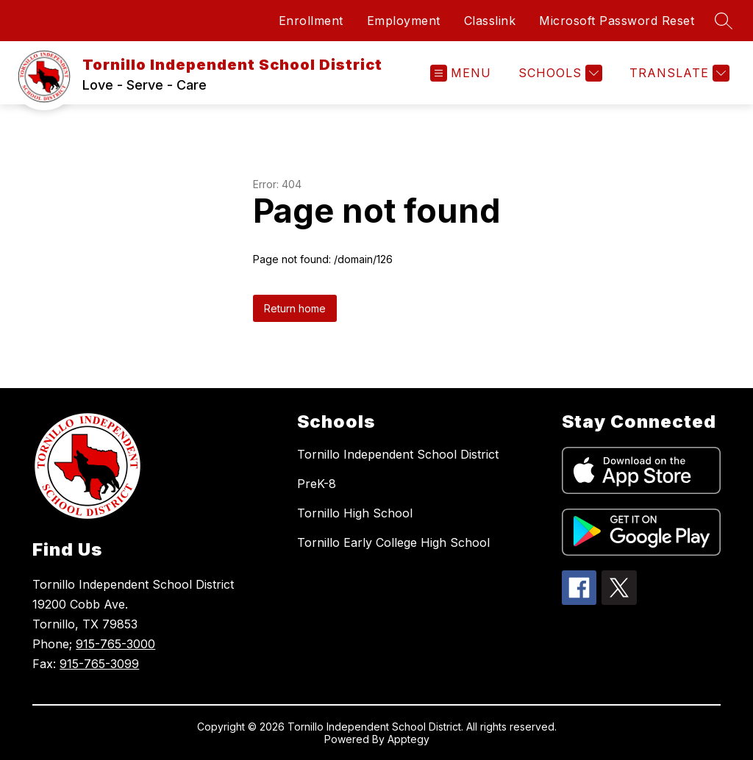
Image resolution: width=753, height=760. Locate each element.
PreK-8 (316, 483)
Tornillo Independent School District (398, 454)
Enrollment (311, 20)
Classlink (490, 20)
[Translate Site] (677, 73)
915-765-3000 (115, 644)
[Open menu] (460, 73)
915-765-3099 (99, 663)
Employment (403, 20)
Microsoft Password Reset (616, 20)
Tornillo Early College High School (393, 542)
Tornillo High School (355, 513)
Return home (295, 308)
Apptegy (408, 739)
